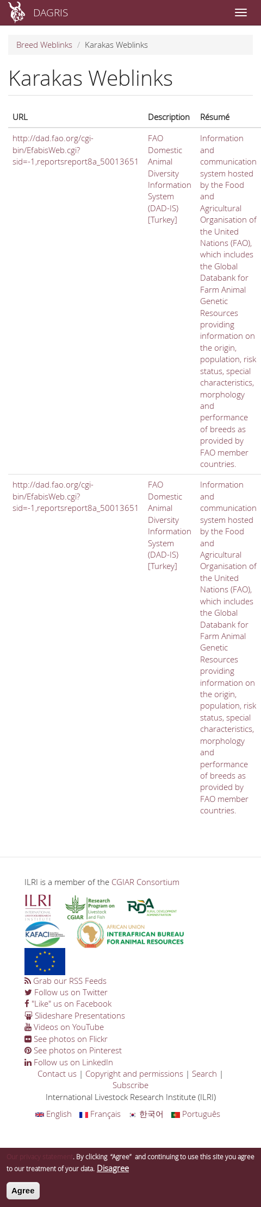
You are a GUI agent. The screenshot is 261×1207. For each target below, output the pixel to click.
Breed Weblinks (44, 44)
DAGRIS (50, 12)
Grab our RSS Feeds (65, 980)
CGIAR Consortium (145, 881)
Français (100, 1113)
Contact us (57, 1073)
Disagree (113, 1172)
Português (195, 1113)
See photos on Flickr (66, 1038)
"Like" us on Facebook (67, 1003)
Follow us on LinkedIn (68, 1062)
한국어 (146, 1113)
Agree (23, 1194)
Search (204, 1073)
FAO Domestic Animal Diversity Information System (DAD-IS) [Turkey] (169, 178)
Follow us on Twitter (66, 992)
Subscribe (130, 1084)
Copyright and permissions (134, 1073)
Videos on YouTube (64, 1026)
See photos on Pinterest (73, 1050)
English (53, 1113)
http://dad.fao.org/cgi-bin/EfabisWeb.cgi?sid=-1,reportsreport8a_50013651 (76, 149)
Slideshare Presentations (74, 1015)
